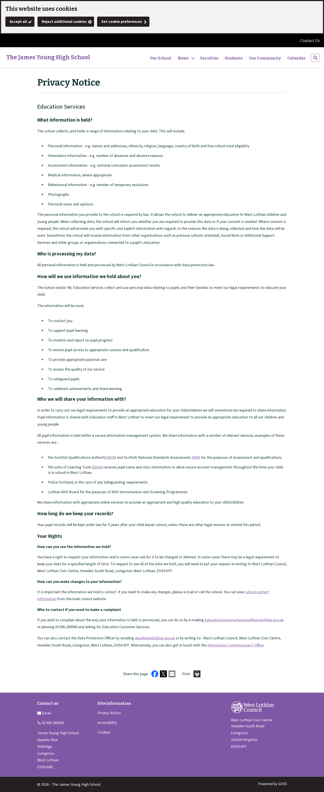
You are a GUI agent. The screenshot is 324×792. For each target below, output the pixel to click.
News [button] (183, 58)
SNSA (196, 457)
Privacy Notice (109, 713)
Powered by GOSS (272, 784)
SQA (111, 457)
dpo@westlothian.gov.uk (155, 638)
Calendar (296, 58)
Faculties (209, 58)
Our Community (265, 58)
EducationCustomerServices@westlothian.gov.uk (244, 620)
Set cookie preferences (121, 21)
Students (234, 58)
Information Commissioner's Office (235, 645)
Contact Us (310, 40)
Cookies (104, 732)
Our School (160, 58)
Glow (97, 467)
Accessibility (107, 722)
